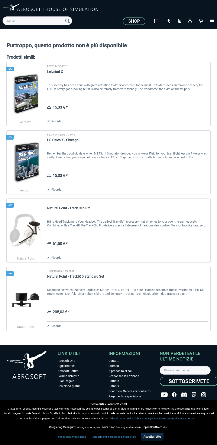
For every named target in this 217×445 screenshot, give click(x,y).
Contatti (113, 360)
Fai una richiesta (68, 376)
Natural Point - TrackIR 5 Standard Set (75, 276)
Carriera (113, 381)
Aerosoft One (66, 360)
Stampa (113, 366)
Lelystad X (55, 72)
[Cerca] (67, 20)
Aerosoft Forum (68, 371)
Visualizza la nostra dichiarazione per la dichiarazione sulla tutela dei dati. (153, 418)
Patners (113, 386)
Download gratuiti (69, 386)
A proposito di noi (120, 371)
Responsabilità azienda (123, 376)
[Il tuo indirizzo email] (185, 370)
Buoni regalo (66, 381)
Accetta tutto (152, 436)
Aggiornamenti (67, 366)
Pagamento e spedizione (124, 396)
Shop (134, 21)
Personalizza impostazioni (71, 436)
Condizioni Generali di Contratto (129, 391)
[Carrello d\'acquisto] (201, 20)
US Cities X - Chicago (62, 140)
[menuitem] (37, 20)
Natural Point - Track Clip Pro (68, 208)
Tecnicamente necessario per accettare (113, 436)
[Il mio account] (190, 20)
